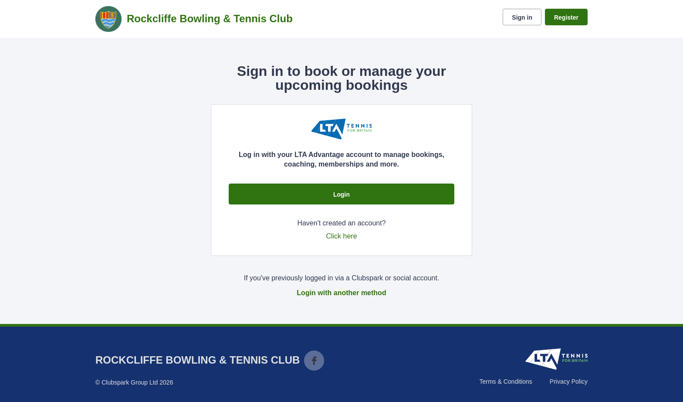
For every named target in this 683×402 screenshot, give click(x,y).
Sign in (522, 17)
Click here (341, 236)
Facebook (314, 361)
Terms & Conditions (505, 381)
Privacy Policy (569, 381)
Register (566, 17)
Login (341, 194)
